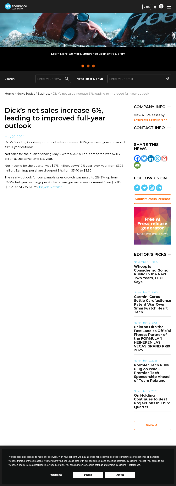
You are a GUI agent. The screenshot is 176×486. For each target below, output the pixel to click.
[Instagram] (157, 158)
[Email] (137, 165)
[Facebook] (137, 158)
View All (152, 425)
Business (43, 93)
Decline (88, 474)
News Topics (26, 93)
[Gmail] (164, 158)
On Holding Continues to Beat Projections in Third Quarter (152, 401)
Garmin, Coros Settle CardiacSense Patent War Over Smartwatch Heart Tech (152, 304)
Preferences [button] (134, 465)
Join (147, 6)
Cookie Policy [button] (57, 465)
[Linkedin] (150, 158)
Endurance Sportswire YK (150, 119)
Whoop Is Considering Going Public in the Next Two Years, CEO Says (151, 274)
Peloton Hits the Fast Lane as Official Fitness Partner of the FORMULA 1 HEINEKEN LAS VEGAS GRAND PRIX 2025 (152, 338)
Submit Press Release (153, 199)
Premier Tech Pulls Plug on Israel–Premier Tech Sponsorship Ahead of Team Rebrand (152, 373)
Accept (120, 474)
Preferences (56, 474)
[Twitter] (144, 158)
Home (9, 93)
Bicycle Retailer (50, 187)
